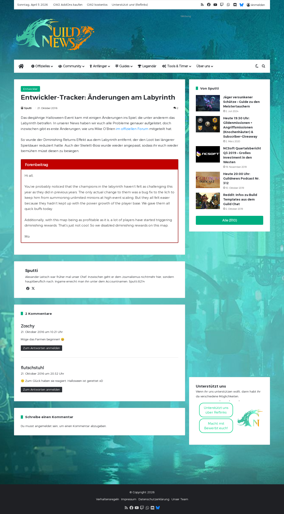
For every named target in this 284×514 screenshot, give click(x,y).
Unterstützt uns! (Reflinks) (130, 4)
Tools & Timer (175, 66)
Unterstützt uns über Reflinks (216, 410)
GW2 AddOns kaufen (67, 4)
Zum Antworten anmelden (41, 348)
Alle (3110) (229, 220)
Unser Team (180, 499)
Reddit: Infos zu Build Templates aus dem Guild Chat (240, 199)
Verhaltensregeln (107, 499)
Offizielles (40, 66)
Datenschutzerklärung (153, 499)
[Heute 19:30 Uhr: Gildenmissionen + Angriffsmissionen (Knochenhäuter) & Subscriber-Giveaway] (208, 124)
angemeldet (43, 426)
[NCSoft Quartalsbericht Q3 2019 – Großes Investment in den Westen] (208, 154)
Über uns (203, 66)
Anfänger (98, 66)
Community (69, 66)
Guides (122, 66)
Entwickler (30, 89)
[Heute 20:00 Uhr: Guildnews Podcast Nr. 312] (208, 180)
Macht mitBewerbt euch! (216, 425)
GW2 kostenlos (97, 4)
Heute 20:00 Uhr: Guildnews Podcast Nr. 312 (241, 178)
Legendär (147, 66)
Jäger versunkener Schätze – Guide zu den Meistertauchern (241, 101)
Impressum (128, 499)
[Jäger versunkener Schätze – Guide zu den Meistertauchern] (208, 103)
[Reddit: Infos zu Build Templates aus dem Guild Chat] (208, 201)
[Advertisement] (186, 29)
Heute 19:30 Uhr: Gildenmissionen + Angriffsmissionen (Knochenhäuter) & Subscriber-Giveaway (240, 127)
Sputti (28, 107)
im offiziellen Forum (132, 129)
